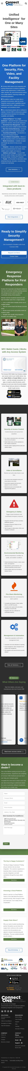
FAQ (16, 1024)
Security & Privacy (19, 1028)
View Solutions (14, 169)
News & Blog (18, 1017)
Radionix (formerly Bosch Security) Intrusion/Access (14, 820)
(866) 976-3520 (19, 1037)
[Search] (26, 3)
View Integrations (14, 217)
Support (17, 1021)
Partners (3, 1037)
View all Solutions (14, 665)
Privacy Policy (4, 1060)
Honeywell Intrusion (14, 823)
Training (17, 1026)
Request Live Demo (14, 253)
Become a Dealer (5, 1042)
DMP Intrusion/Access (14, 819)
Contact (3, 1039)
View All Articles (14, 950)
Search (3, 1062)
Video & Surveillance (6, 1021)
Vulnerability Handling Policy (16, 1060)
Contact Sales (14, 256)
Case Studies (18, 1019)
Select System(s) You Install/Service (13, 815)
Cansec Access (14, 824)
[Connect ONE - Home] (14, 3)
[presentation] (13, 838)
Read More (14, 880)
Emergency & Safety (6, 1023)
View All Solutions (5, 1025)
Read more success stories (14, 751)
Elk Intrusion (14, 821)
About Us (3, 1035)
